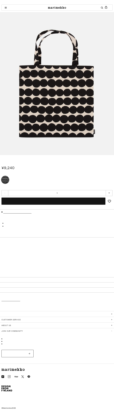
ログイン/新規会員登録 (16, 353)
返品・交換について (10, 300)
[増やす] (109, 193)
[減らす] (4, 193)
